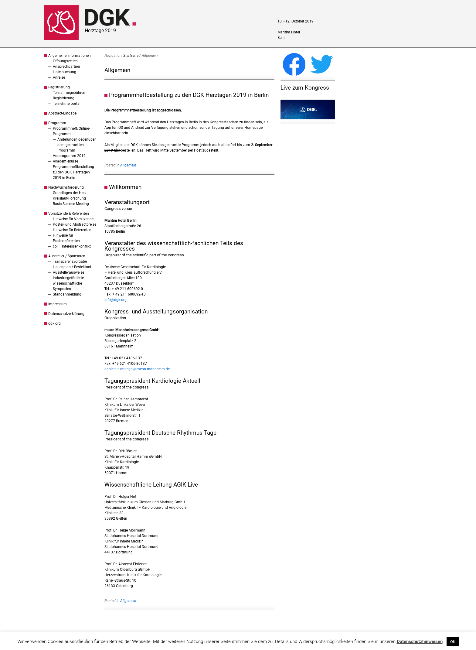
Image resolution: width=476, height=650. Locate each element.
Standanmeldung (67, 294)
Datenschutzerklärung (66, 314)
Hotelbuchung (64, 72)
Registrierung (59, 87)
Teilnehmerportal (66, 103)
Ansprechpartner (66, 66)
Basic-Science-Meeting (71, 204)
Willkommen (125, 186)
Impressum (57, 304)
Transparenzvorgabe (70, 261)
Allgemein (128, 165)
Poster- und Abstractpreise (74, 224)
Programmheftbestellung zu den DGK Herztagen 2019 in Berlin (73, 172)
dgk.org (54, 323)
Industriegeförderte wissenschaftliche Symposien (68, 283)
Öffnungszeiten (65, 61)
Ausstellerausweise (68, 272)
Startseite (130, 55)
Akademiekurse (65, 161)
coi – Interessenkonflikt (72, 246)
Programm (57, 123)
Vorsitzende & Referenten (68, 213)
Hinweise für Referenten (72, 230)
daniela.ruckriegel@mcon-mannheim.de (137, 369)
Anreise (59, 77)
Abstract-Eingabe (62, 113)
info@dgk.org (115, 300)
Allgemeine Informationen (69, 55)
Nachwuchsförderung (66, 187)
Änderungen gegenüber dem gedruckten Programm (76, 144)
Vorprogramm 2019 (69, 156)
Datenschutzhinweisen (420, 641)
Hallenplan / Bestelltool (72, 267)
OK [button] (452, 641)
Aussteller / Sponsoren (66, 256)
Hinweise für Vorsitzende (73, 219)
